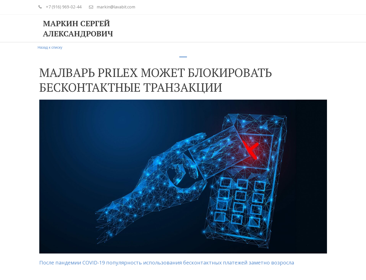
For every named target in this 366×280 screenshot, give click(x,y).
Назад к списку (50, 47)
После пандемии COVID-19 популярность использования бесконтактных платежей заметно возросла (167, 262)
